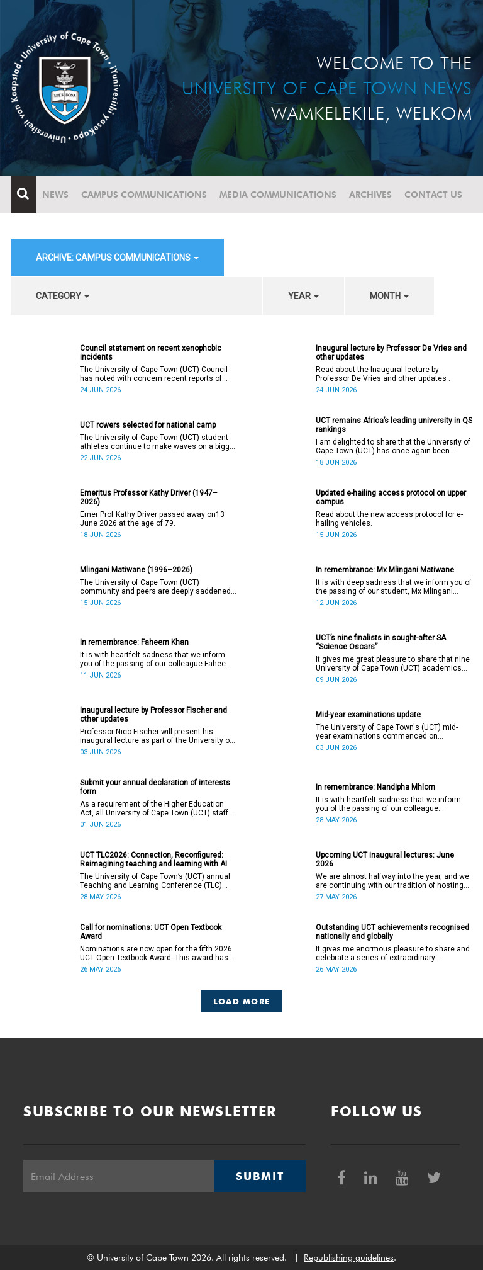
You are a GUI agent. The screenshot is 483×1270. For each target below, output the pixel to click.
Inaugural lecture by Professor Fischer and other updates (153, 714)
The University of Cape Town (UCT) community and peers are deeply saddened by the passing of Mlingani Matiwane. (155, 587)
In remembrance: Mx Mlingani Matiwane (385, 569)
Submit (260, 1176)
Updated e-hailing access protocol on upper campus (391, 497)
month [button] (389, 296)
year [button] (303, 296)
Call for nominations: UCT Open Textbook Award (150, 932)
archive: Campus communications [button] (117, 257)
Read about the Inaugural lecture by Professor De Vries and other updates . (383, 374)
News (55, 195)
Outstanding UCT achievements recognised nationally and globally (392, 932)
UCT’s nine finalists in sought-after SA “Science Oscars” (381, 642)
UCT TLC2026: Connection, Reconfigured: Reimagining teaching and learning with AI (153, 859)
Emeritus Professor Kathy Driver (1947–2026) (149, 497)
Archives (370, 195)
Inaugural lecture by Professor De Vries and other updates (391, 352)
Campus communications (144, 195)
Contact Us (433, 195)
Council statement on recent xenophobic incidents (150, 352)
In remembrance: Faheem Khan (134, 642)
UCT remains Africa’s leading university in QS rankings (394, 425)
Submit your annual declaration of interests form (155, 787)
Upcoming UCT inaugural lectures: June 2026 (385, 859)
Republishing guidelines (349, 1257)
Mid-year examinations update (368, 714)
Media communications (277, 195)
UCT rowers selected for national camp (148, 425)
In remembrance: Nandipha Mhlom (375, 787)
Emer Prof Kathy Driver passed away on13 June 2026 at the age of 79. (152, 519)
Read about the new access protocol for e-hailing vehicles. (389, 519)
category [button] (62, 296)
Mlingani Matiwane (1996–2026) (136, 569)
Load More (241, 1001)
